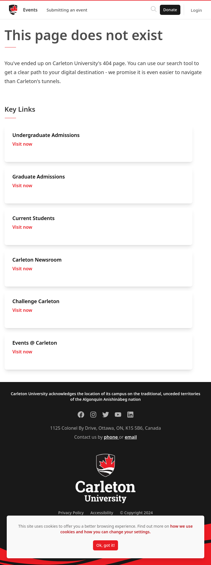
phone (111, 437)
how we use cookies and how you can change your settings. (126, 528)
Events (30, 10)
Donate (170, 9)
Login (196, 10)
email (131, 437)
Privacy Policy (70, 512)
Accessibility (101, 512)
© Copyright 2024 (136, 512)
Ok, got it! (105, 545)
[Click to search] (153, 9)
